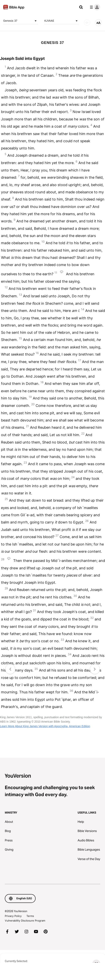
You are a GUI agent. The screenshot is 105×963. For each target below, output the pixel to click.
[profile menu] (94, 7)
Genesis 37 (20, 20)
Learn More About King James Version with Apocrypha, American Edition (45, 726)
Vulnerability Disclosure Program (25, 920)
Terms (30, 916)
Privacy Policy (13, 916)
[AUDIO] (87, 22)
